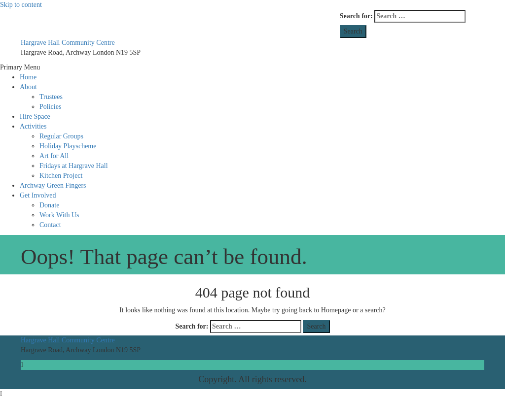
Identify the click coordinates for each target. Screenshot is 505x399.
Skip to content (21, 4)
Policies (50, 106)
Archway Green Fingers (53, 185)
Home (28, 77)
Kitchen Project (60, 175)
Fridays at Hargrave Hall (73, 165)
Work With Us (59, 215)
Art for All (54, 156)
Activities (33, 126)
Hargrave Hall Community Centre (68, 42)
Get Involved (38, 195)
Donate (49, 205)
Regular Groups (61, 136)
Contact (50, 225)
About (28, 87)
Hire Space (35, 116)
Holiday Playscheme (67, 146)
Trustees (51, 96)
